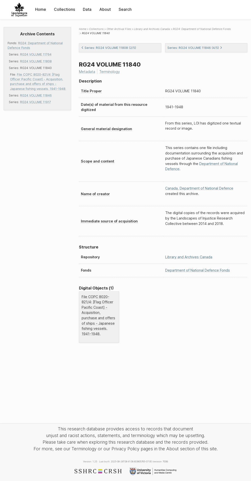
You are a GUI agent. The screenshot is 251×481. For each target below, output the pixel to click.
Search (125, 9)
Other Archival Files (119, 29)
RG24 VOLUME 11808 (36, 61)
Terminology (109, 71)
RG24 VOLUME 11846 (36, 95)
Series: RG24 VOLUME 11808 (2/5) (108, 48)
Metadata (87, 71)
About (105, 9)
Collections (64, 9)
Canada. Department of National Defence (199, 188)
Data (87, 9)
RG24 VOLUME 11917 (35, 102)
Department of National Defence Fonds (197, 270)
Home (40, 9)
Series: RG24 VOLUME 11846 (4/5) (194, 48)
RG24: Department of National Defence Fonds (202, 29)
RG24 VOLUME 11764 (35, 54)
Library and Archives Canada (152, 29)
